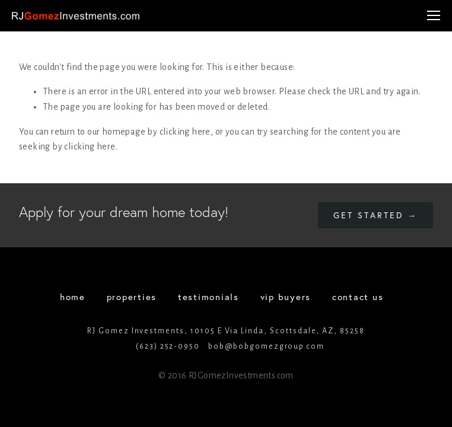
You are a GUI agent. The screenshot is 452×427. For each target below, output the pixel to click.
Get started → (375, 215)
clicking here (185, 131)
